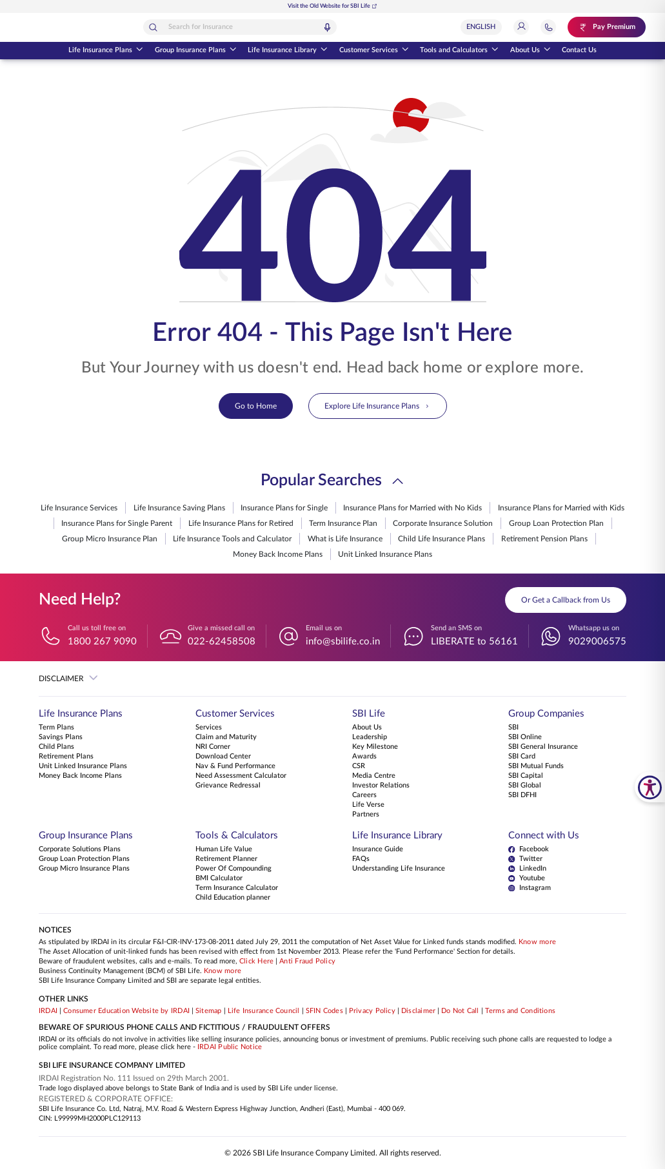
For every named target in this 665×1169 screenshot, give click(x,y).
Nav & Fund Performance (235, 766)
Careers (364, 795)
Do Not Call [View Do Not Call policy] (460, 1011)
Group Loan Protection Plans (84, 859)
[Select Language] (487, 27)
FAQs (361, 859)
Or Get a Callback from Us (565, 600)
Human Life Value (223, 849)
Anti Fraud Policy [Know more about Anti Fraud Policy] (307, 961)
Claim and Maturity (226, 737)
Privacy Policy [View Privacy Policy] (372, 1011)
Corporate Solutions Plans (80, 849)
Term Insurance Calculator (236, 888)
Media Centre (373, 776)
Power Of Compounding (233, 868)
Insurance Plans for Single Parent (116, 523)
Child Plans (56, 747)
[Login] (527, 27)
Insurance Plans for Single (284, 508)
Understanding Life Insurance (398, 868)
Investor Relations (381, 785)
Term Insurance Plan (343, 523)
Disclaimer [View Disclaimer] (418, 1011)
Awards (364, 756)
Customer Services (374, 51)
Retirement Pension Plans (544, 539)
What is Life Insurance (345, 539)
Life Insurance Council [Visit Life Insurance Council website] (264, 1011)
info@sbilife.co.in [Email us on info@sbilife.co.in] (343, 641)
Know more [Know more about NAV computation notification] (537, 942)
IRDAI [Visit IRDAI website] (48, 1011)
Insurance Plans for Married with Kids (561, 508)
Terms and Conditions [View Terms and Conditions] (520, 1011)
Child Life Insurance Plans (441, 539)
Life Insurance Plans (105, 51)
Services (208, 727)
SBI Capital (525, 776)
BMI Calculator (219, 878)
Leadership (369, 737)
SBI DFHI (522, 795)
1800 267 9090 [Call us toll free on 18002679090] (102, 641)
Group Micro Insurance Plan (109, 539)
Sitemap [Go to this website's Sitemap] (208, 1011)
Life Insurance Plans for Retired (240, 523)
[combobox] (286, 27)
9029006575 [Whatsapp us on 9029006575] (597, 641)
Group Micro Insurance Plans (84, 868)
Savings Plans (61, 737)
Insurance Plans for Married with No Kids (412, 508)
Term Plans (56, 727)
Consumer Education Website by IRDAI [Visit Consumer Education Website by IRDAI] (126, 1011)
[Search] (199, 27)
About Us (530, 51)
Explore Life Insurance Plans (377, 406)
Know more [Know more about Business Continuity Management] (222, 971)
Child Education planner (232, 897)
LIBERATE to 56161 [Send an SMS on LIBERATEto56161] (474, 641)
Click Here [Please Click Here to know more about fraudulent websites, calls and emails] (256, 961)
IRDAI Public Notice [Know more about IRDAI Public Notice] (229, 1047)
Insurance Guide (377, 849)
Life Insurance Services (79, 508)
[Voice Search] (373, 27)
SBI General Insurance (543, 747)
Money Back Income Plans (278, 554)
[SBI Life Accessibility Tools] (650, 786)
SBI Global (524, 785)
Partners (365, 814)
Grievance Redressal (228, 785)
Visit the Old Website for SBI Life (332, 6)
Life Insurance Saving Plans (179, 508)
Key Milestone (375, 747)
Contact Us (579, 50)
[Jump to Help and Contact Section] (554, 27)
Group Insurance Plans (196, 51)
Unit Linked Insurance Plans (385, 554)
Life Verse (368, 805)
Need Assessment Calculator (240, 776)
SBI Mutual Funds (536, 766)
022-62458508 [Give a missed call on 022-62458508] (221, 641)
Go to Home (256, 406)
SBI (513, 727)
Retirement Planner (226, 859)
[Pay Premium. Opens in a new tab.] (610, 27)
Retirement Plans (66, 756)
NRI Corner (212, 747)
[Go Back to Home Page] (62, 27)
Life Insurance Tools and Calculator (232, 539)
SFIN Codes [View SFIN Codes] (324, 1011)
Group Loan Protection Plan (556, 523)
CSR (358, 766)
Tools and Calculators (459, 51)
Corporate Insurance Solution (443, 523)
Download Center (223, 756)
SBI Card (521, 756)
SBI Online (525, 737)
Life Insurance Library (288, 51)
